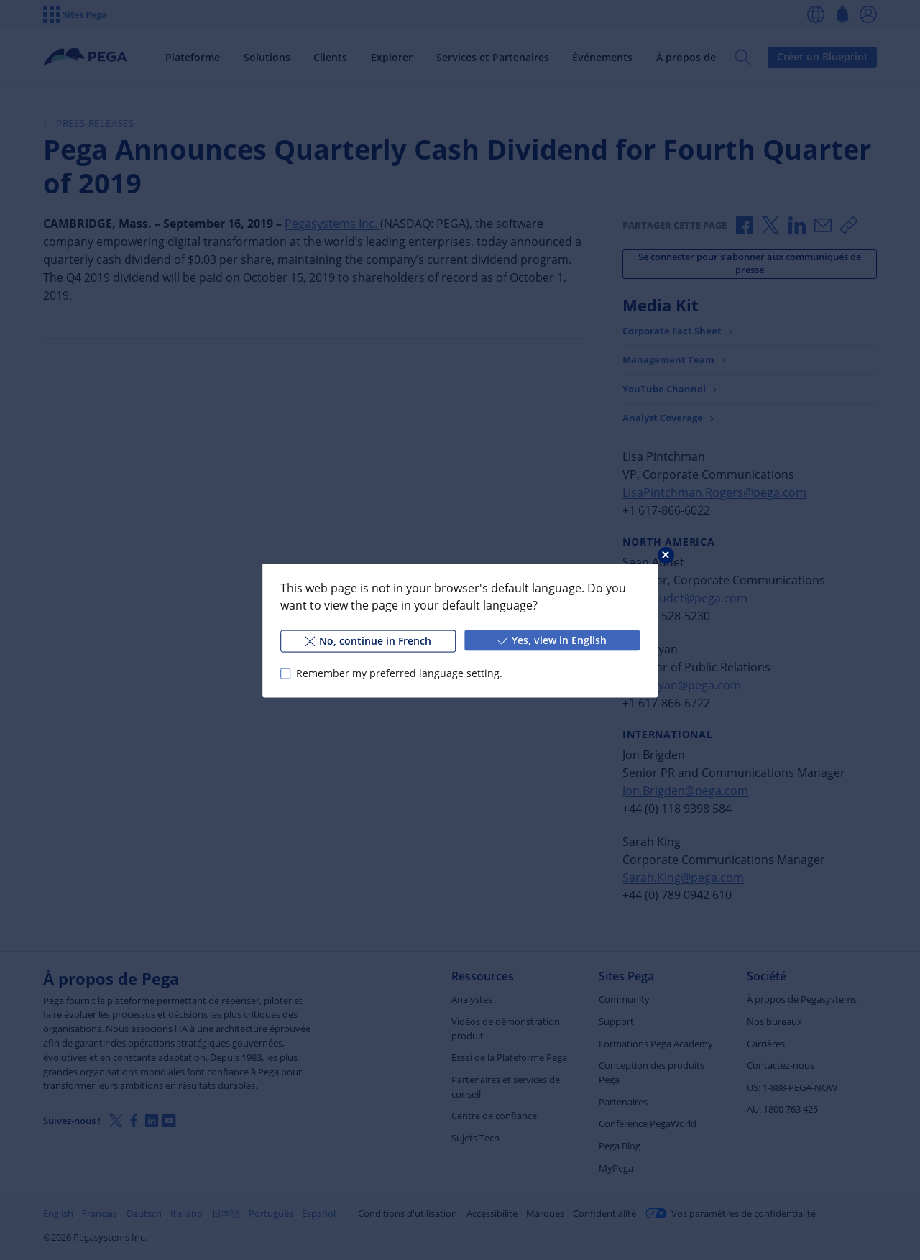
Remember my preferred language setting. (399, 673)
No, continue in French (368, 640)
